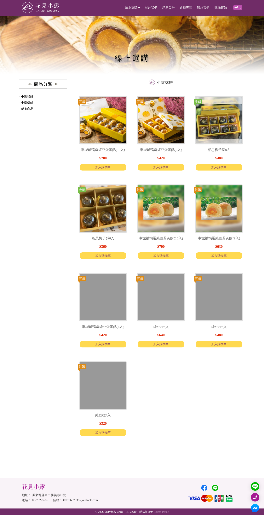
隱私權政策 (146, 513)
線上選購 (132, 7)
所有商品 (27, 109)
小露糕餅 (27, 96)
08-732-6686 (40, 502)
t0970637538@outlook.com (80, 502)
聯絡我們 (203, 7)
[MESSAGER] (255, 508)
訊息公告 (168, 7)
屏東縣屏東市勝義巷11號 (49, 497)
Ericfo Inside (162, 513)
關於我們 (151, 7)
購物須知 (221, 7)
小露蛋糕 (27, 102)
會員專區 (186, 7)
